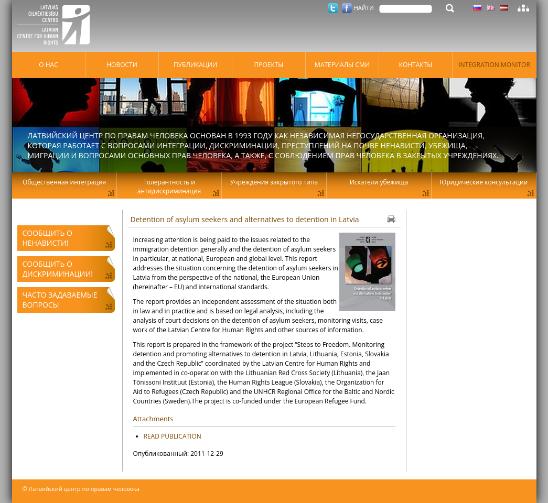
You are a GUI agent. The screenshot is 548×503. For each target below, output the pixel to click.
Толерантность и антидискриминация (169, 186)
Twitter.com (333, 8)
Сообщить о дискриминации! (58, 269)
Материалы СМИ (342, 64)
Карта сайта (523, 8)
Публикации (195, 64)
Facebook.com (347, 8)
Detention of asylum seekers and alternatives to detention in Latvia (245, 219)
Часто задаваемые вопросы (60, 300)
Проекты (268, 64)
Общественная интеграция (64, 182)
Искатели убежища (379, 182)
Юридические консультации (484, 182)
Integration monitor (494, 64)
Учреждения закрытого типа (274, 182)
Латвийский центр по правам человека (56, 26)
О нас (48, 64)
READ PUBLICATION (172, 436)
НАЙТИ (364, 8)
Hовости (121, 64)
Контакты (416, 64)
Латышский (504, 7)
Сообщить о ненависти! (47, 238)
